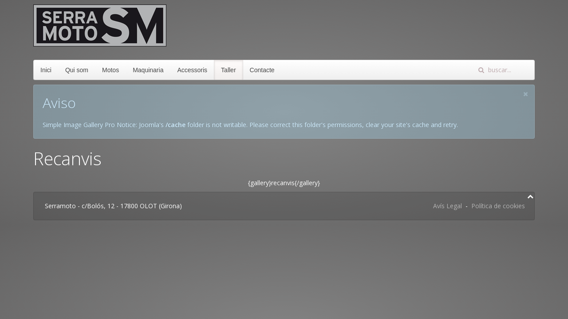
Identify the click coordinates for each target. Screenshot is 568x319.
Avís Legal (447, 206)
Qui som (76, 70)
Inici (45, 70)
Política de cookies (498, 206)
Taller (228, 70)
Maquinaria (148, 70)
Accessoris (192, 70)
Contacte (262, 70)
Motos (110, 70)
